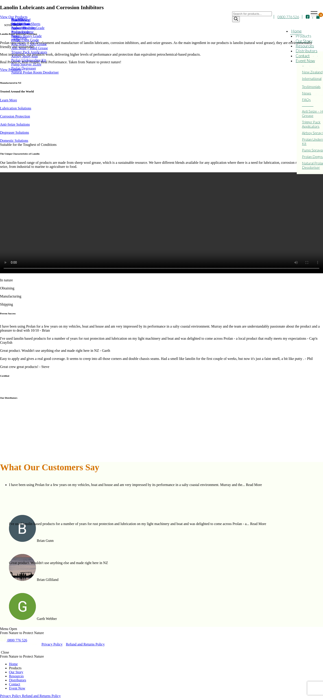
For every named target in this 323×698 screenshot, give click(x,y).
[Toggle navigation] (314, 14)
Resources (305, 45)
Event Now (305, 60)
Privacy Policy (52, 644)
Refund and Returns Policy (85, 644)
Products (303, 35)
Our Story (304, 40)
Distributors (306, 50)
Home (296, 30)
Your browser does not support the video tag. (161, 222)
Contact (303, 55)
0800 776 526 (288, 17)
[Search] (236, 19)
